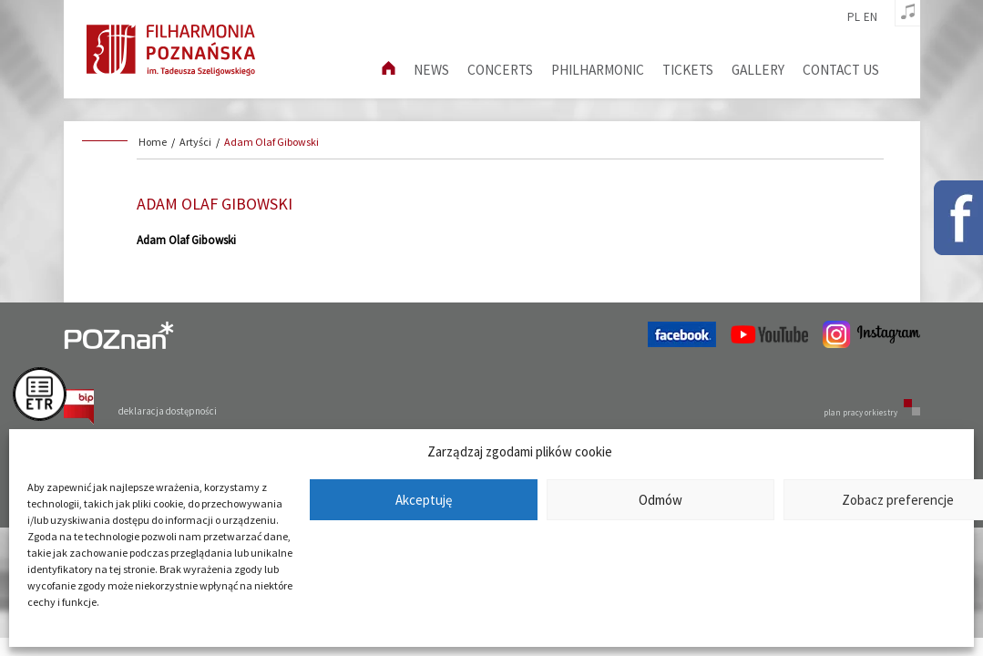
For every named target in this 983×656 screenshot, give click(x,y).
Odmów (660, 499)
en (870, 17)
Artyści (195, 142)
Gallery (758, 69)
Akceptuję (423, 499)
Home (152, 142)
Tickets (687, 69)
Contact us (841, 69)
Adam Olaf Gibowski (271, 142)
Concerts (500, 69)
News (431, 69)
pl (853, 17)
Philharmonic (597, 69)
